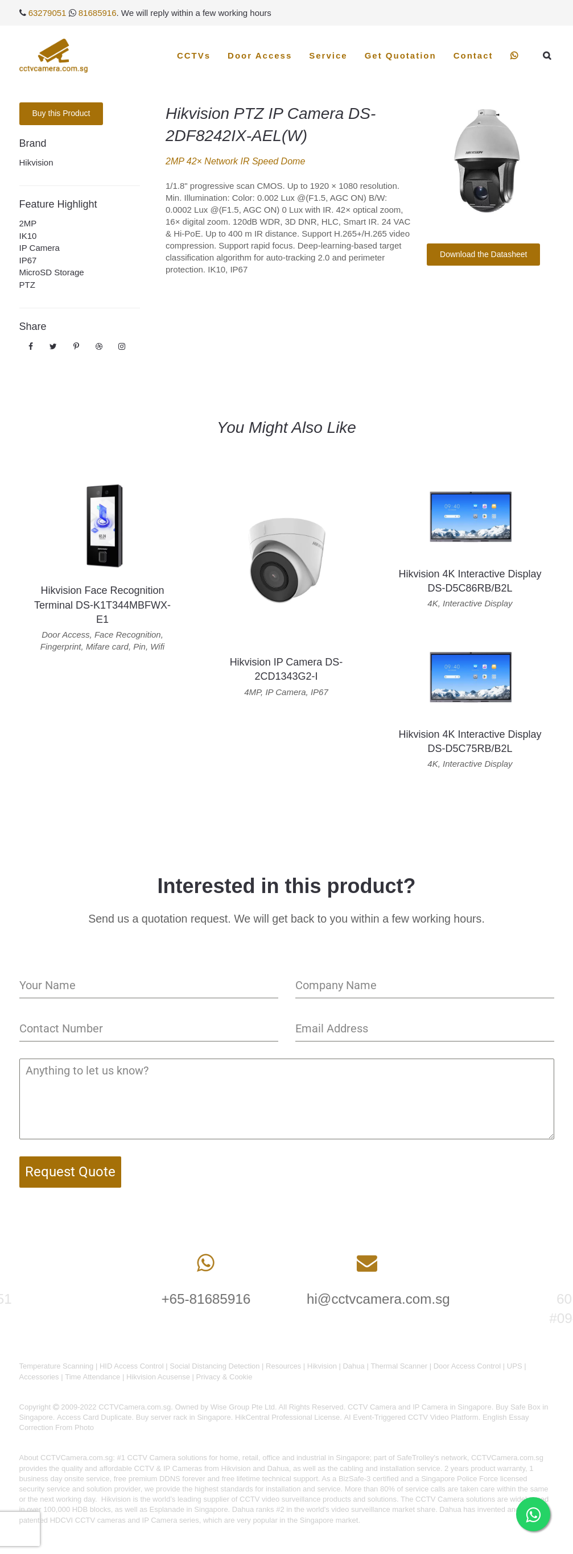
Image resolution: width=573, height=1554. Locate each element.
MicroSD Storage (51, 272)
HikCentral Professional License (287, 1417)
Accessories (39, 1377)
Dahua (353, 1366)
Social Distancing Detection (214, 1366)
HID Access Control (132, 1366)
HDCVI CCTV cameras (88, 1520)
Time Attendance (92, 1377)
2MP (28, 223)
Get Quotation (400, 55)
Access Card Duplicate (94, 1417)
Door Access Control (467, 1366)
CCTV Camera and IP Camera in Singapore (420, 1407)
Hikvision (36, 162)
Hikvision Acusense (158, 1377)
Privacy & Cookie (224, 1377)
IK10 (28, 236)
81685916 (98, 13)
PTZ (27, 285)
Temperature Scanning (56, 1366)
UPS (514, 1366)
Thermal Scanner (398, 1366)
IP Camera (39, 248)
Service (328, 55)
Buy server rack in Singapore (183, 1417)
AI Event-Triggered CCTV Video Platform (411, 1417)
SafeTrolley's (418, 1457)
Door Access (260, 55)
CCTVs (194, 55)
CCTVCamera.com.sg (76, 1457)
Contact (473, 55)
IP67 (28, 260)
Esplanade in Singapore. (190, 1509)
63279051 (47, 13)
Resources (283, 1366)
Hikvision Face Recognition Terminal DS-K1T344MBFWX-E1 (102, 605)
